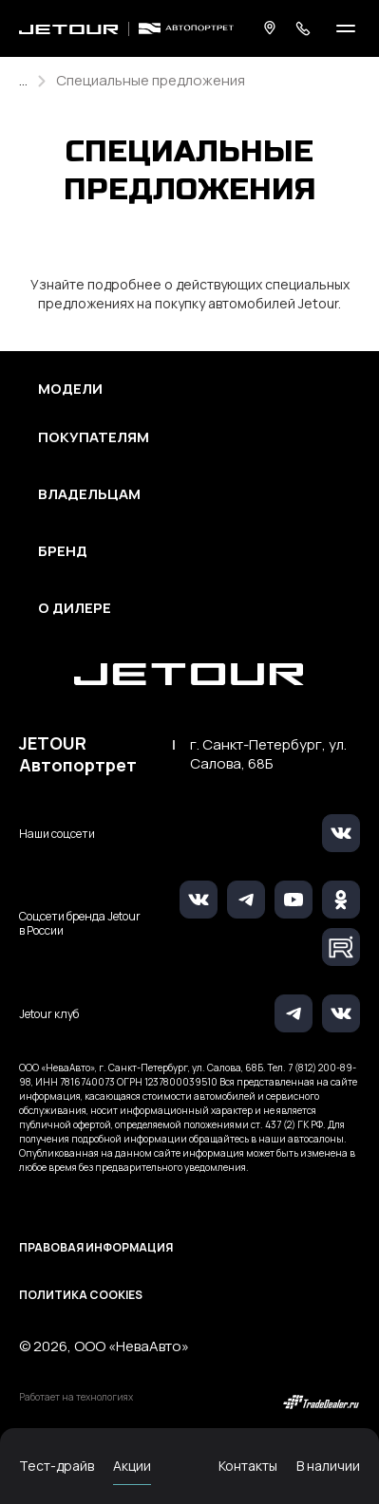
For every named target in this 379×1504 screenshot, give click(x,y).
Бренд (62, 551)
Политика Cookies (80, 1295)
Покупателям (93, 437)
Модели (70, 389)
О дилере (74, 608)
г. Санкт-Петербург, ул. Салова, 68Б (268, 754)
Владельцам (89, 494)
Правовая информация (96, 1247)
